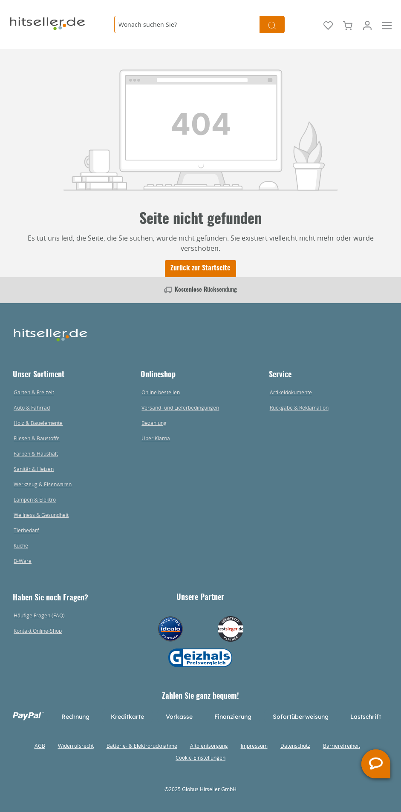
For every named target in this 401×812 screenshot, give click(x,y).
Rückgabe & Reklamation (299, 407)
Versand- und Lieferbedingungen (180, 407)
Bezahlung (154, 422)
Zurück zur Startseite (200, 268)
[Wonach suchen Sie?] (187, 24)
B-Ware (23, 560)
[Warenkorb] (348, 25)
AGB (40, 745)
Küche (21, 545)
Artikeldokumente (291, 392)
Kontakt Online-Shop (38, 630)
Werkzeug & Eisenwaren (43, 484)
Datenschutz (295, 745)
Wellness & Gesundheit (41, 514)
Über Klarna (155, 438)
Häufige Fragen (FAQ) (39, 615)
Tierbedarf (26, 530)
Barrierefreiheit (341, 745)
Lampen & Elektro (35, 499)
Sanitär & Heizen (34, 468)
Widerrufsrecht (76, 745)
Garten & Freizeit (34, 392)
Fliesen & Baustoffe (37, 438)
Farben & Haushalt (36, 453)
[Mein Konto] (367, 25)
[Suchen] (272, 24)
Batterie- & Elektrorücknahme (142, 745)
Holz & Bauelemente (38, 422)
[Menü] (387, 25)
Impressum (254, 745)
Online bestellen (160, 392)
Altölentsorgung (209, 745)
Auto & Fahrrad (32, 407)
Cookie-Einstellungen (200, 757)
